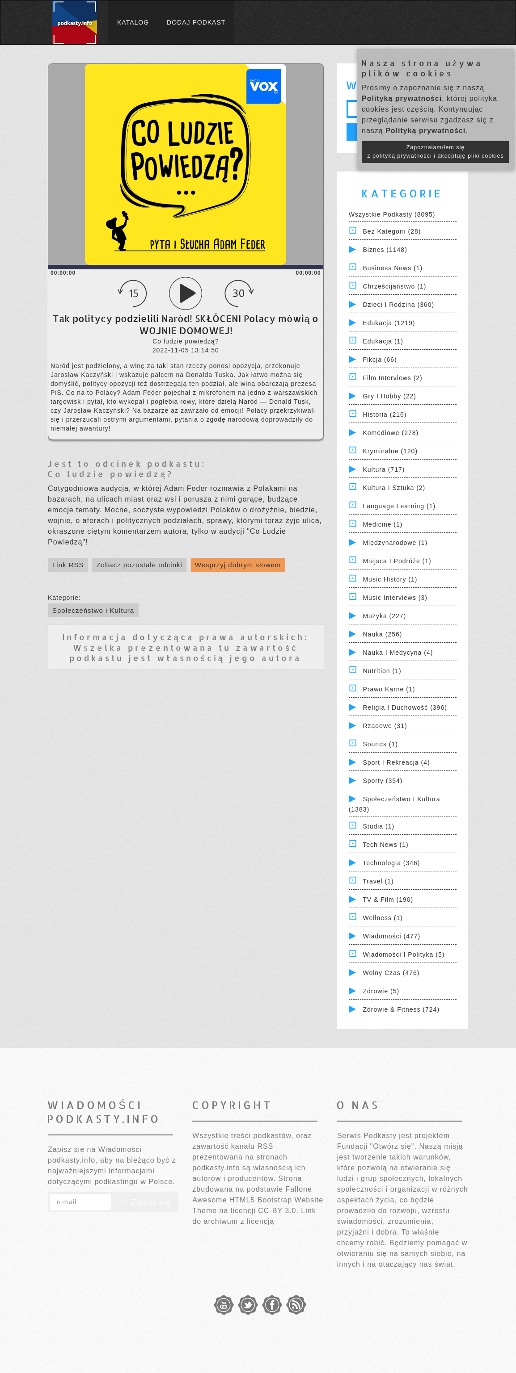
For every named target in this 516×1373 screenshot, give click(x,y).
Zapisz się (144, 1202)
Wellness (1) (383, 917)
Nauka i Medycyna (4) (398, 652)
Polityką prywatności (402, 98)
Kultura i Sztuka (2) (394, 487)
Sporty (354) (382, 780)
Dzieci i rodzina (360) (398, 304)
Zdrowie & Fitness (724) (401, 1009)
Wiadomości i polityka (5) (403, 954)
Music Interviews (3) (395, 597)
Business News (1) (393, 268)
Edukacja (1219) (389, 323)
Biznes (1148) (385, 249)
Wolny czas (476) (391, 972)
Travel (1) (378, 881)
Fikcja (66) (380, 359)
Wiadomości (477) (391, 936)
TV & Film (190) (388, 899)
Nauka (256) (382, 634)
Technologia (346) (391, 862)
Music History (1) (390, 579)
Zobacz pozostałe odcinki (139, 565)
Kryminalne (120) (390, 451)
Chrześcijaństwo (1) (394, 286)
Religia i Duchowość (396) (405, 707)
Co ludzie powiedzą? (110, 474)
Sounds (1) (380, 744)
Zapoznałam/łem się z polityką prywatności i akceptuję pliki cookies (435, 151)
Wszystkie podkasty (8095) (392, 214)
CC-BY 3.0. (278, 1210)
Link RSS (68, 565)
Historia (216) (384, 414)
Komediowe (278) (391, 432)
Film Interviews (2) (392, 377)
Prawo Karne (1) (389, 689)
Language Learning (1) (399, 506)
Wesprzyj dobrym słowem (238, 565)
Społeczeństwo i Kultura (93, 610)
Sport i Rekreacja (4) (396, 762)
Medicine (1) (382, 524)
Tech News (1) (385, 844)
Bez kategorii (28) (392, 231)
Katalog (133, 22)
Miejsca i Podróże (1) (397, 561)
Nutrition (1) (382, 670)
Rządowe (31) (385, 725)
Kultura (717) (384, 469)
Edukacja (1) (383, 341)
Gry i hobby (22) (389, 396)
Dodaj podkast (196, 22)
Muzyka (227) (384, 616)
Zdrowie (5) (381, 991)
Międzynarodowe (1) (395, 542)
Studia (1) (378, 826)
